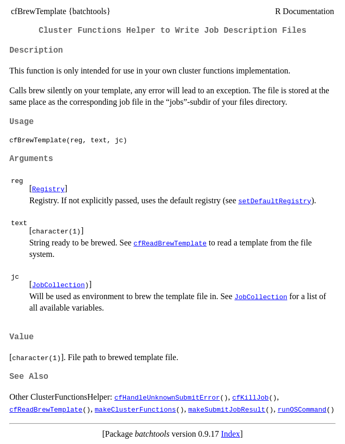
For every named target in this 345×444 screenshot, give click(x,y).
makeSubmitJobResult (226, 409)
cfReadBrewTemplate (170, 243)
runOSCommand (301, 409)
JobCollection (58, 284)
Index (230, 433)
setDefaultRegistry (274, 200)
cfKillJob (250, 397)
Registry (48, 188)
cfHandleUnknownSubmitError (167, 397)
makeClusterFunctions (135, 409)
